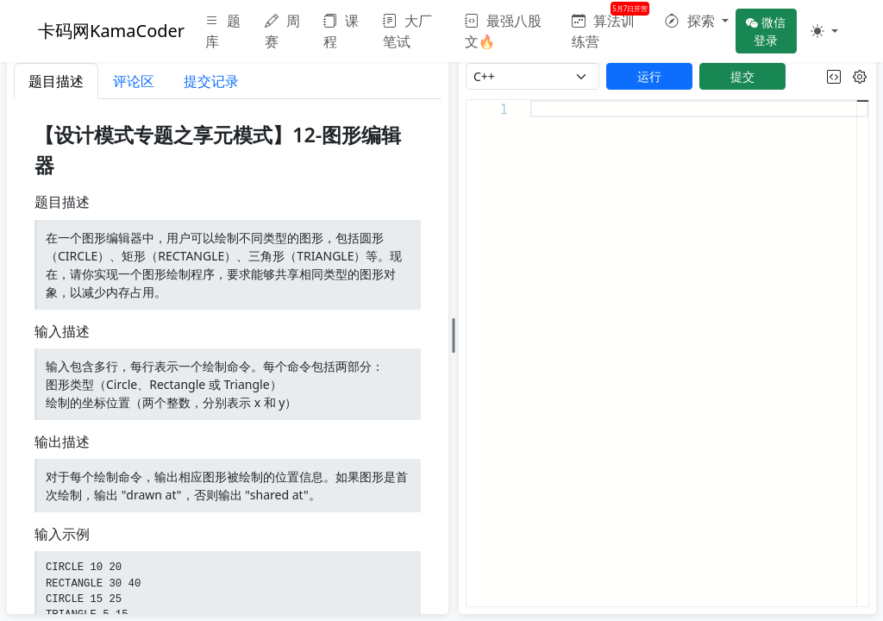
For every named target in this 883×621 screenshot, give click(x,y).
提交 (742, 76)
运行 (649, 76)
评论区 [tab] (133, 81)
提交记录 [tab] (211, 81)
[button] (696, 20)
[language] (532, 76)
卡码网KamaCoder (111, 30)
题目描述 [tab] (56, 81)
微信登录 (766, 31)
